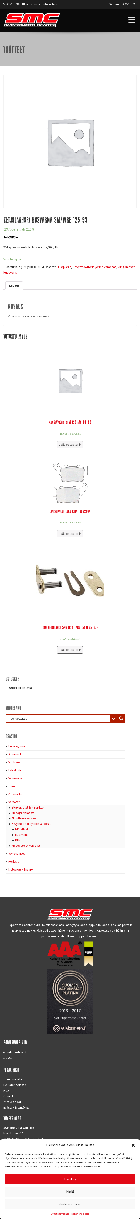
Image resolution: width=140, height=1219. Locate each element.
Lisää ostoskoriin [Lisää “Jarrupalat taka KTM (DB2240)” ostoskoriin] (70, 534)
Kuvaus (14, 286)
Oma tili (8, 1096)
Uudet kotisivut (16, 1052)
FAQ (6, 1090)
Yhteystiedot (12, 1102)
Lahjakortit (15, 770)
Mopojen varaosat (23, 813)
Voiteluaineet (16, 854)
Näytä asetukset (70, 1204)
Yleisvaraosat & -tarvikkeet (28, 807)
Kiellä (70, 1191)
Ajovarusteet (16, 794)
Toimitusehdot (13, 1079)
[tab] (14, 285)
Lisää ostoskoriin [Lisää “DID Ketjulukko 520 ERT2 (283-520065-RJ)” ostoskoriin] (70, 650)
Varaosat (14, 802)
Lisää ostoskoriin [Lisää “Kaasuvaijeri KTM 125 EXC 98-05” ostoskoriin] (70, 445)
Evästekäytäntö (60, 1213)
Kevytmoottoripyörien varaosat (94, 267)
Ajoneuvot (14, 754)
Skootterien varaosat (24, 818)
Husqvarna (64, 267)
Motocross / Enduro (20, 869)
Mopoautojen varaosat (26, 846)
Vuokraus (14, 762)
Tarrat (12, 786)
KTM (17, 840)
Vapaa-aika (15, 778)
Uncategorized (17, 746)
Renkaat (13, 861)
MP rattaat (21, 829)
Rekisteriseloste (80, 1213)
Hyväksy (70, 1179)
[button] (133, 1145)
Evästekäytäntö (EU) (17, 1107)
